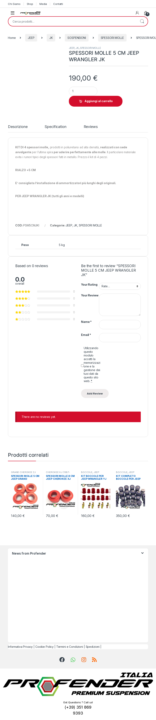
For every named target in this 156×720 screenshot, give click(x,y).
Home (12, 37)
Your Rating (89, 284)
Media (43, 3)
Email (86, 335)
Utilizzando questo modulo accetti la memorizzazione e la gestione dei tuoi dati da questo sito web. (92, 364)
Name (86, 321)
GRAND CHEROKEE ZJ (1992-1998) (23, 473)
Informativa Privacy (20, 646)
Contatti (58, 3)
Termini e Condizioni (69, 646)
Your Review (89, 295)
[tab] (17, 128)
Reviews (91, 127)
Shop (30, 3)
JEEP (31, 37)
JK (51, 37)
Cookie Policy (44, 646)
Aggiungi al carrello (98, 101)
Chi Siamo (14, 3)
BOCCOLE (86, 472)
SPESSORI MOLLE (112, 37)
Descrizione (17, 127)
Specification (55, 127)
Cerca (142, 21)
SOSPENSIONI (76, 37)
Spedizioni (93, 646)
